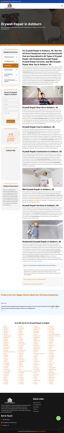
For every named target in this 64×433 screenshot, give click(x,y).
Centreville (6, 366)
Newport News (37, 348)
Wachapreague (52, 369)
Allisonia (6, 329)
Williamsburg (52, 377)
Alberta (5, 326)
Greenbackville (22, 350)
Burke (5, 353)
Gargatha (21, 347)
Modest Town (37, 340)
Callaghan (6, 355)
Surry (50, 348)
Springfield (51, 339)
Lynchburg (21, 383)
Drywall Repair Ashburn (15, 45)
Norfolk (35, 351)
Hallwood (21, 353)
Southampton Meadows (54, 334)
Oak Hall (36, 355)
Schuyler (36, 383)
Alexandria (6, 328)
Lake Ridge (21, 372)
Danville (20, 326)
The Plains (51, 353)
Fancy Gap (21, 342)
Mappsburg (36, 331)
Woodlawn (51, 380)
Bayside (5, 339)
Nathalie (36, 344)
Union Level (51, 363)
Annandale (6, 331)
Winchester (51, 379)
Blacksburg (6, 344)
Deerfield (21, 329)
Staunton (51, 342)
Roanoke (36, 375)
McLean (36, 334)
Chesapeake (7, 372)
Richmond (36, 374)
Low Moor (21, 380)
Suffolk (50, 347)
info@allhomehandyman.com (10, 422)
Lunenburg (21, 382)
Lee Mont (21, 375)
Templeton (51, 351)
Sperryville (51, 337)
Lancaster (21, 374)
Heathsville (21, 361)
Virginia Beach (52, 367)
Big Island (6, 342)
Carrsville (6, 359)
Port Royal (36, 367)
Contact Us (35, 409)
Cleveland (6, 375)
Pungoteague (37, 371)
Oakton (35, 356)
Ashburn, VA (6, 425)
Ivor (20, 367)
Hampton (21, 355)
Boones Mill (6, 347)
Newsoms (36, 350)
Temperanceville (52, 350)
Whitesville (51, 375)
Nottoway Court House (39, 353)
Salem (35, 377)
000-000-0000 (6, 419)
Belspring (6, 340)
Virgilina (51, 366)
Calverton (6, 356)
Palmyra (36, 359)
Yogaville (51, 382)
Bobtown (6, 345)
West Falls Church (53, 374)
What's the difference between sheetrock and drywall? (39, 265)
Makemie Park (37, 328)
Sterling (50, 344)
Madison (36, 326)
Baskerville (6, 337)
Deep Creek (21, 328)
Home (2, 45)
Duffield (20, 332)
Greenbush (21, 351)
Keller (20, 369)
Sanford (36, 379)
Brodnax (6, 350)
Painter (35, 358)
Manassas (36, 329)
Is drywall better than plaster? (33, 284)
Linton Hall (21, 379)
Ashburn (7, 45)
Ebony (20, 336)
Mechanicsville (37, 336)
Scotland (51, 326)
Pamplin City (37, 361)
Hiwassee (21, 366)
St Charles (51, 340)
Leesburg (21, 377)
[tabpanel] (32, 307)
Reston (35, 372)
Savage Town (37, 380)
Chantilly (6, 367)
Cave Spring (6, 364)
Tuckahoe (51, 359)
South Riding (52, 332)
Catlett (5, 361)
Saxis (35, 382)
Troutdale (51, 358)
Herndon (21, 363)
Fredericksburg (22, 344)
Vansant (51, 364)
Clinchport (6, 380)
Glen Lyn (21, 348)
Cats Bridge (6, 363)
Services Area (36, 411)
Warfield (51, 371)
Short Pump (51, 329)
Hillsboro (21, 364)
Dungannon (21, 334)
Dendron (21, 331)
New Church (37, 347)
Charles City (6, 369)
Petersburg (36, 364)
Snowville (51, 331)
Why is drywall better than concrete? (34, 279)
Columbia (6, 382)
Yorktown (51, 383)
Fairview (21, 340)
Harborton (21, 358)
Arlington (6, 332)
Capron (5, 358)
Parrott (35, 363)
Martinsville (36, 332)
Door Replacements (37, 404)
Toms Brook (52, 356)
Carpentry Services (37, 402)
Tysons (50, 361)
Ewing (20, 337)
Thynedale (51, 355)
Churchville (6, 374)
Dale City (6, 383)
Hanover (21, 356)
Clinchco (6, 379)
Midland (35, 339)
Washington (51, 372)
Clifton (5, 377)
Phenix (35, 366)
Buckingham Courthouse (9, 351)
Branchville (6, 348)
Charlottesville (7, 371)
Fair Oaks (21, 339)
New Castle (36, 345)
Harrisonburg (22, 359)
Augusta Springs (7, 336)
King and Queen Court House (25, 371)
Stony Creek (52, 345)
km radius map (10, 165)
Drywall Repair (36, 407)
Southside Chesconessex (55, 336)
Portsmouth (37, 369)
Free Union (21, 345)
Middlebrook (37, 337)
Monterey (36, 342)
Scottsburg (51, 328)
